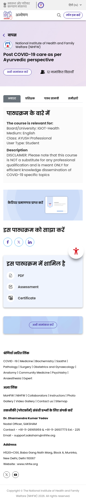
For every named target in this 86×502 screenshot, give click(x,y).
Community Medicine (34, 372)
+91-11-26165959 (29, 430)
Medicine (26, 361)
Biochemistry (44, 361)
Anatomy (10, 372)
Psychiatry (59, 372)
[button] (75, 5)
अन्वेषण (21, 15)
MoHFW (8, 395)
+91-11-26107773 (56, 430)
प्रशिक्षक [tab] (30, 98)
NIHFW (20, 395)
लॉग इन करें (73, 15)
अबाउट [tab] (12, 98)
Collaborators (37, 395)
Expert (27, 378)
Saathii (61, 361)
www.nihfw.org (27, 464)
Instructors (57, 395)
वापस (12, 35)
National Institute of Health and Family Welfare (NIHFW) (44, 45)
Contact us (45, 401)
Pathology (10, 367)
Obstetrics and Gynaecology (54, 367)
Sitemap (61, 401)
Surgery (25, 367)
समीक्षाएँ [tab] (73, 98)
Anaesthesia (12, 378)
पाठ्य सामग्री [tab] (51, 98)
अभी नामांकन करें (17, 72)
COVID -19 (10, 361)
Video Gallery (25, 401)
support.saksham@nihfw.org (34, 435)
